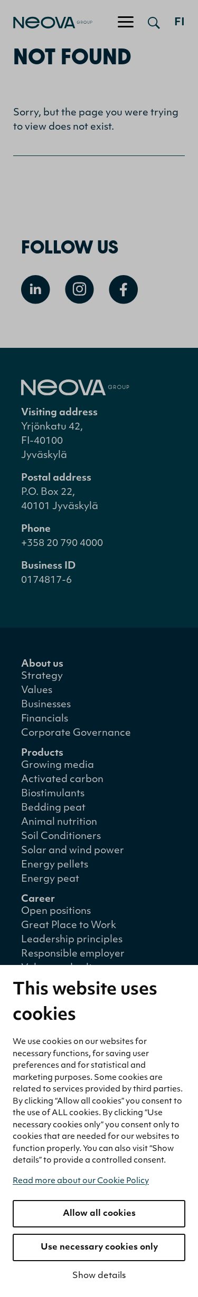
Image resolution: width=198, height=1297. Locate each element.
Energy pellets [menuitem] (54, 865)
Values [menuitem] (36, 691)
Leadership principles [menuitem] (71, 940)
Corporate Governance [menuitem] (76, 733)
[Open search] (154, 23)
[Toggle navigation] (126, 23)
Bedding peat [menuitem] (53, 808)
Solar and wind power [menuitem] (72, 851)
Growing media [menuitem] (57, 765)
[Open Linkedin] (35, 289)
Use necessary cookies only (99, 1247)
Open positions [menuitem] (56, 911)
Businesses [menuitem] (46, 705)
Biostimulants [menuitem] (52, 794)
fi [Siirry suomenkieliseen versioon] (179, 22)
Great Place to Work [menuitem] (68, 926)
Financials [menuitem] (44, 719)
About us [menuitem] (42, 664)
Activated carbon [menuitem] (62, 780)
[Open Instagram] (79, 289)
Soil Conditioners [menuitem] (61, 837)
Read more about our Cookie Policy (81, 1181)
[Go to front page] (46, 22)
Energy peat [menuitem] (50, 879)
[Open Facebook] (123, 289)
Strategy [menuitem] (42, 676)
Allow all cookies (99, 1214)
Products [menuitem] (42, 753)
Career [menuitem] (38, 899)
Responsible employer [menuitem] (73, 954)
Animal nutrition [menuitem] (59, 822)
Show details (99, 1276)
